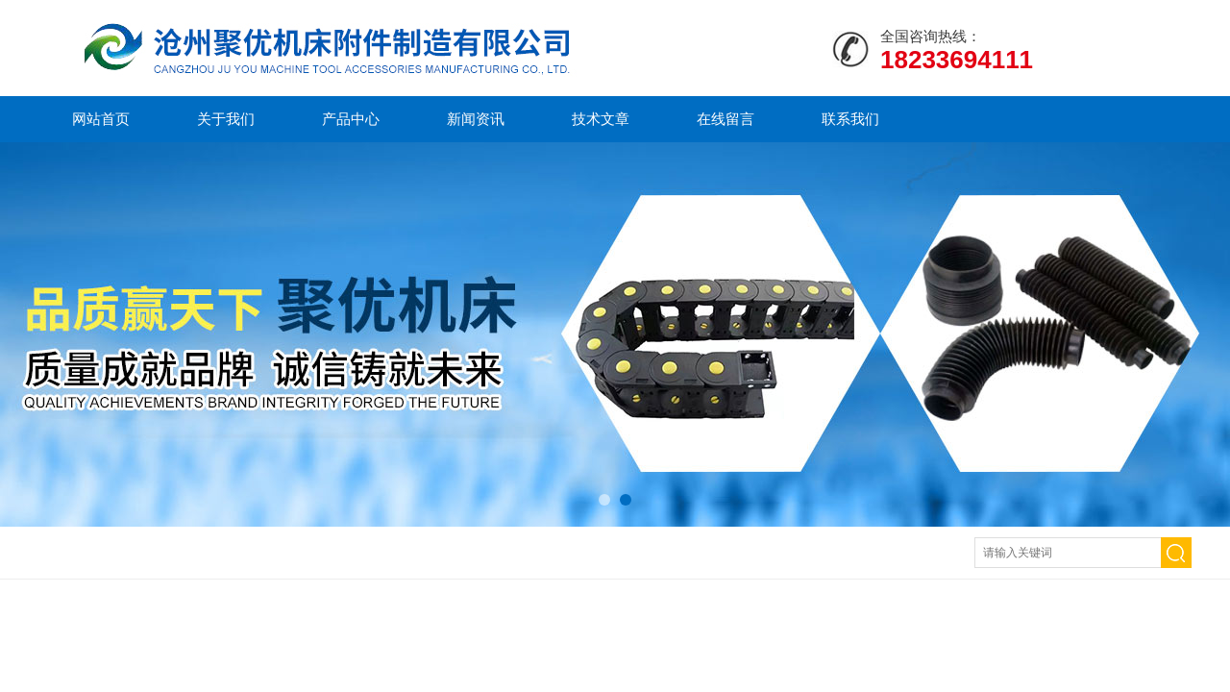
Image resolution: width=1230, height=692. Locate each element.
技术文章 (600, 119)
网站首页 (101, 119)
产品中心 (351, 119)
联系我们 (850, 119)
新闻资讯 (475, 119)
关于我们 (226, 119)
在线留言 (725, 119)
